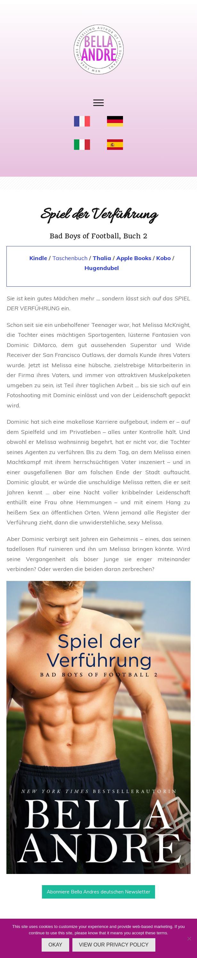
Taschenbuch (69, 258)
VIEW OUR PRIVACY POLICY (114, 944)
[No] (189, 938)
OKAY (55, 944)
